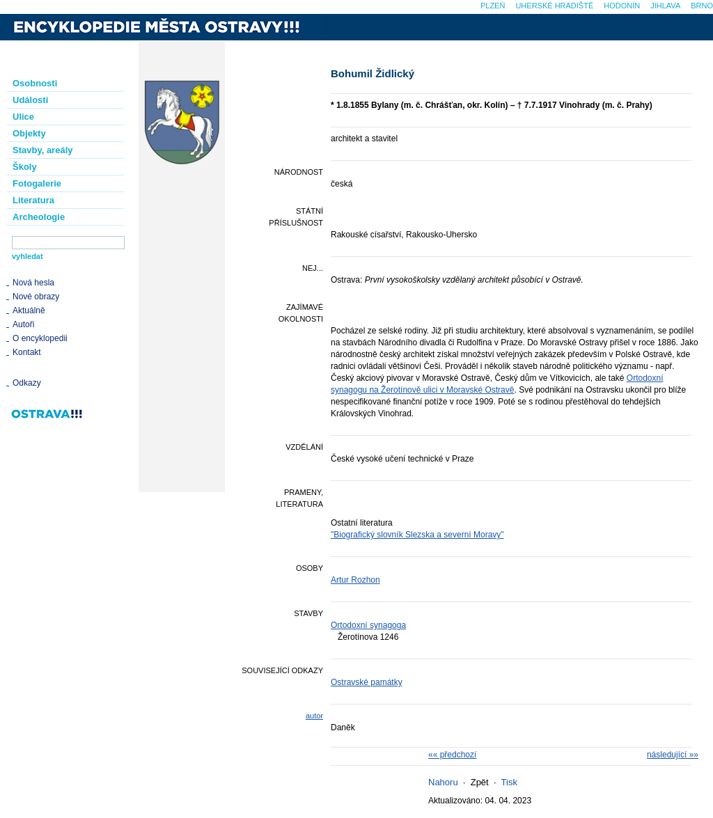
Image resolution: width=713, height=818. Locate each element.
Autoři (23, 324)
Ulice (23, 116)
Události (30, 100)
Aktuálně (29, 310)
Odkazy (27, 383)
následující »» (672, 755)
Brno (702, 5)
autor (314, 715)
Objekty (29, 133)
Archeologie (39, 217)
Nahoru (443, 782)
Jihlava (665, 5)
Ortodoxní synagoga (368, 625)
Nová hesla (33, 283)
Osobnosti (35, 83)
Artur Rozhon (355, 580)
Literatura (33, 200)
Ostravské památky (366, 682)
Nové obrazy (36, 296)
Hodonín (622, 5)
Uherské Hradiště (554, 5)
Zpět (480, 782)
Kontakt (27, 352)
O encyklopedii (40, 338)
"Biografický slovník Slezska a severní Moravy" (417, 535)
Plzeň (492, 5)
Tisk (509, 782)
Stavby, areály (42, 150)
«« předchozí (452, 755)
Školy (25, 167)
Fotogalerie (37, 183)
